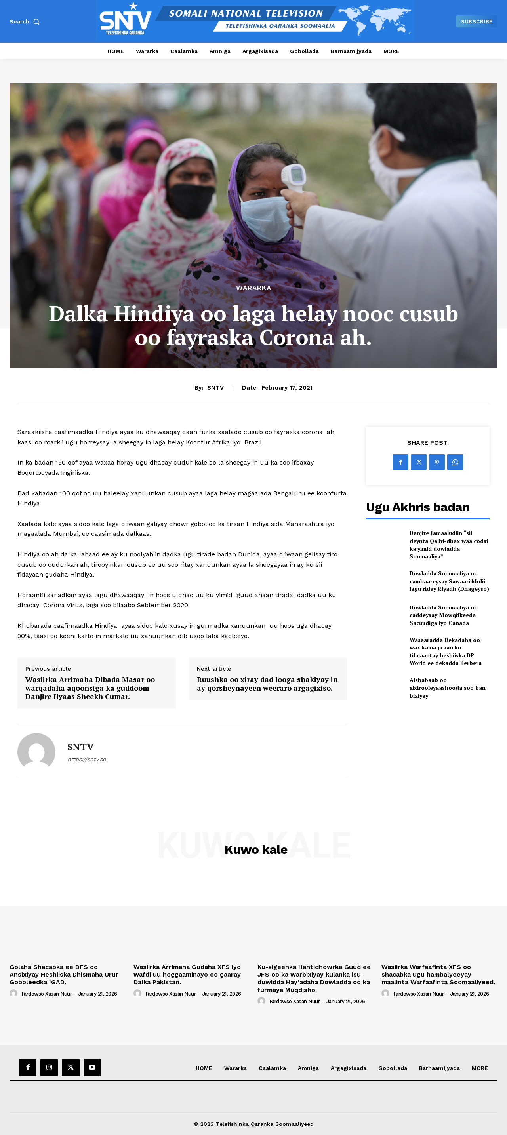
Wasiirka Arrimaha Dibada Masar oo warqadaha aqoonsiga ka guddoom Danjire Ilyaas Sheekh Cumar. (90, 688)
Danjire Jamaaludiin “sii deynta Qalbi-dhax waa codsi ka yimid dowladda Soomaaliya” (449, 544)
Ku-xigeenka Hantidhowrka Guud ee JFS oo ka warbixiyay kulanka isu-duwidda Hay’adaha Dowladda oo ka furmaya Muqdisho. (314, 978)
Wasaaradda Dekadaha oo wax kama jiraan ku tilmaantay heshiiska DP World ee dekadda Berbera (446, 651)
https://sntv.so (86, 759)
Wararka (253, 288)
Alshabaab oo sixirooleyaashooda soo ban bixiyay (448, 687)
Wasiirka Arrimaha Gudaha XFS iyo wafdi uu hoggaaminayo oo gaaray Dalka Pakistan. (187, 974)
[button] (26, 21)
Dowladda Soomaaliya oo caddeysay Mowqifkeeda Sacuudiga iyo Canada (444, 615)
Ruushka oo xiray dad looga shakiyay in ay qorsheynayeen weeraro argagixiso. (267, 683)
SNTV (215, 387)
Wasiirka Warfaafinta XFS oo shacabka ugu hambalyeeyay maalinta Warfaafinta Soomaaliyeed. (438, 974)
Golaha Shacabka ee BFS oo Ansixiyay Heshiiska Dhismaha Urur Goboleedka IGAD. (64, 974)
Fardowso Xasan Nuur (46, 994)
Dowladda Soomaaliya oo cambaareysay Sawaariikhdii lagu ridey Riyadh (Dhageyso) (449, 580)
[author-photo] (15, 993)
